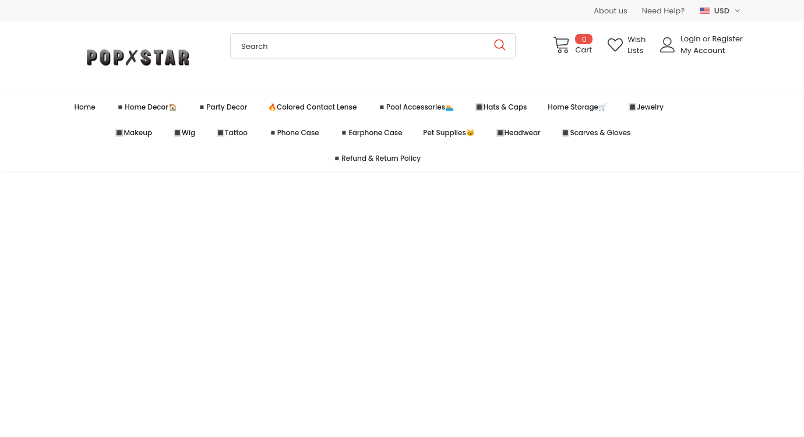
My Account (702, 50)
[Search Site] (358, 46)
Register (728, 38)
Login (691, 38)
